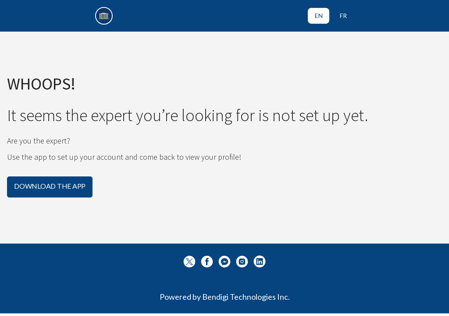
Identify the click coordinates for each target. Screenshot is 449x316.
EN (319, 15)
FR (343, 15)
